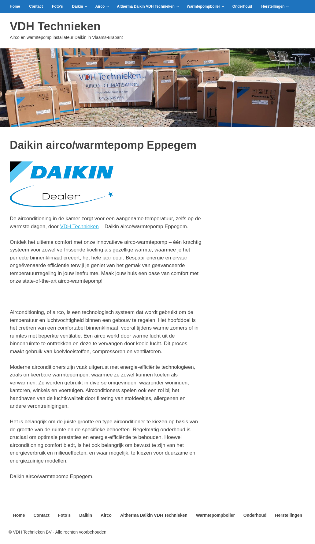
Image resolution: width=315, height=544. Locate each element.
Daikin (80, 6)
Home (15, 6)
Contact (36, 6)
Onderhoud (242, 6)
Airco (102, 6)
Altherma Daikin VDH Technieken (148, 6)
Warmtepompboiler (206, 6)
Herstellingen (275, 6)
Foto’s (57, 6)
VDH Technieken (55, 26)
